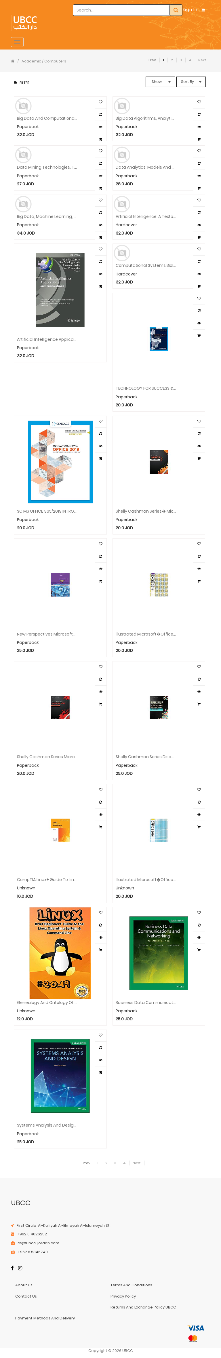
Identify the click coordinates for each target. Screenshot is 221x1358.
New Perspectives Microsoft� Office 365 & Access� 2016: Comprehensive (47, 634)
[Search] (175, 10)
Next (202, 60)
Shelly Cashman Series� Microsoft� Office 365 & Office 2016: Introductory (146, 511)
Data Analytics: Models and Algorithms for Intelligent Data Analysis (146, 167)
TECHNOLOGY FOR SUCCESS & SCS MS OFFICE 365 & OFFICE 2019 (146, 388)
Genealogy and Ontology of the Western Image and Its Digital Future (47, 1003)
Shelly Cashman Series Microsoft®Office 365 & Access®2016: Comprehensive (47, 757)
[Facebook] (12, 1268)
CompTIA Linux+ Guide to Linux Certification (47, 880)
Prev (152, 60)
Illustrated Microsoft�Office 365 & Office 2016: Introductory (146, 880)
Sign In (189, 9)
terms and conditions (131, 1285)
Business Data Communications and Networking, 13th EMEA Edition (146, 1003)
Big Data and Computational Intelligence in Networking (47, 118)
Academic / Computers (44, 61)
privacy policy (123, 1296)
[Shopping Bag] (203, 9)
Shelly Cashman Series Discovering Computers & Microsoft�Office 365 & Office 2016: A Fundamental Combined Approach (146, 757)
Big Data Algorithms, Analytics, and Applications (146, 118)
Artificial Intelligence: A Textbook (146, 216)
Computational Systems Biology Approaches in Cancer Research (146, 265)
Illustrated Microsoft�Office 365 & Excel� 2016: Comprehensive (146, 634)
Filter (21, 82)
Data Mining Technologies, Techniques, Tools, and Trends (47, 167)
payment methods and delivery (45, 1318)
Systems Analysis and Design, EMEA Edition (47, 1125)
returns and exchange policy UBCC (143, 1307)
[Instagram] (20, 1268)
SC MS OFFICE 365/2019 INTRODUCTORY (47, 511)
